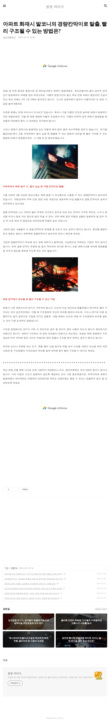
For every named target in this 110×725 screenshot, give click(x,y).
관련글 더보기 (101, 608)
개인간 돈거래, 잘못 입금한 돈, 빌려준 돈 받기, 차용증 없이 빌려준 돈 (31, 598)
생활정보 (14, 568)
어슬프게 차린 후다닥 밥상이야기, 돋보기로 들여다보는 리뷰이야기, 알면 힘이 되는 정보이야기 (50, 677)
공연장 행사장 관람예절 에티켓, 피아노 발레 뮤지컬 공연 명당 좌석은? (31, 593)
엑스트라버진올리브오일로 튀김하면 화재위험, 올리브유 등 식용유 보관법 (33, 588)
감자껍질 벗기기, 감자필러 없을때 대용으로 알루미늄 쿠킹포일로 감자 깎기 (33, 578)
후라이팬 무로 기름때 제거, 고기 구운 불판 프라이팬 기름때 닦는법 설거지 (33, 574)
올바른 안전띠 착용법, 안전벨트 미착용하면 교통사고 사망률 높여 (30, 583)
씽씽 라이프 (14, 673)
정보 (6, 568)
